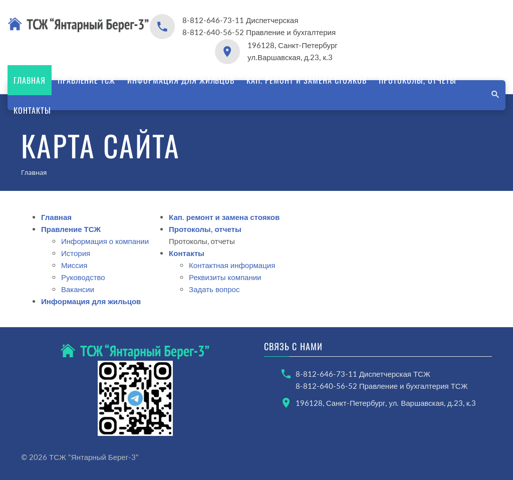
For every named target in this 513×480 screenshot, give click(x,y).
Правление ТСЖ (86, 80)
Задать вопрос (214, 289)
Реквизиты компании (225, 277)
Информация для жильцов (180, 80)
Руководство (83, 277)
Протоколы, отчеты (417, 80)
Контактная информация (232, 265)
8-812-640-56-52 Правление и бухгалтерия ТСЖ (382, 385)
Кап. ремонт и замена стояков (306, 80)
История (75, 253)
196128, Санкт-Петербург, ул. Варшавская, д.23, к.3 (386, 402)
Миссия (74, 265)
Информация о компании (105, 241)
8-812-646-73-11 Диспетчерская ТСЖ (363, 373)
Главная (30, 80)
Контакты (32, 110)
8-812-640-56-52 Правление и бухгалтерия (259, 32)
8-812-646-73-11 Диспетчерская (240, 20)
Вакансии (77, 289)
